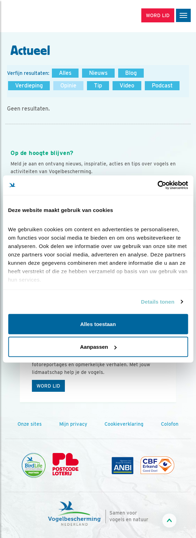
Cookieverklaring (123, 424)
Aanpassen (98, 347)
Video (127, 85)
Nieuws (98, 73)
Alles (65, 73)
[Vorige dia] (16, 364)
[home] (35, 16)
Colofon (169, 424)
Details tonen (157, 302)
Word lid (48, 386)
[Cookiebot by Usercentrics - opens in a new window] (157, 185)
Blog (131, 73)
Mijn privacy (73, 424)
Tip (98, 85)
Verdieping (29, 85)
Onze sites (30, 424)
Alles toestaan (98, 324)
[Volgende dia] (180, 364)
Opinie (68, 85)
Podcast (162, 85)
